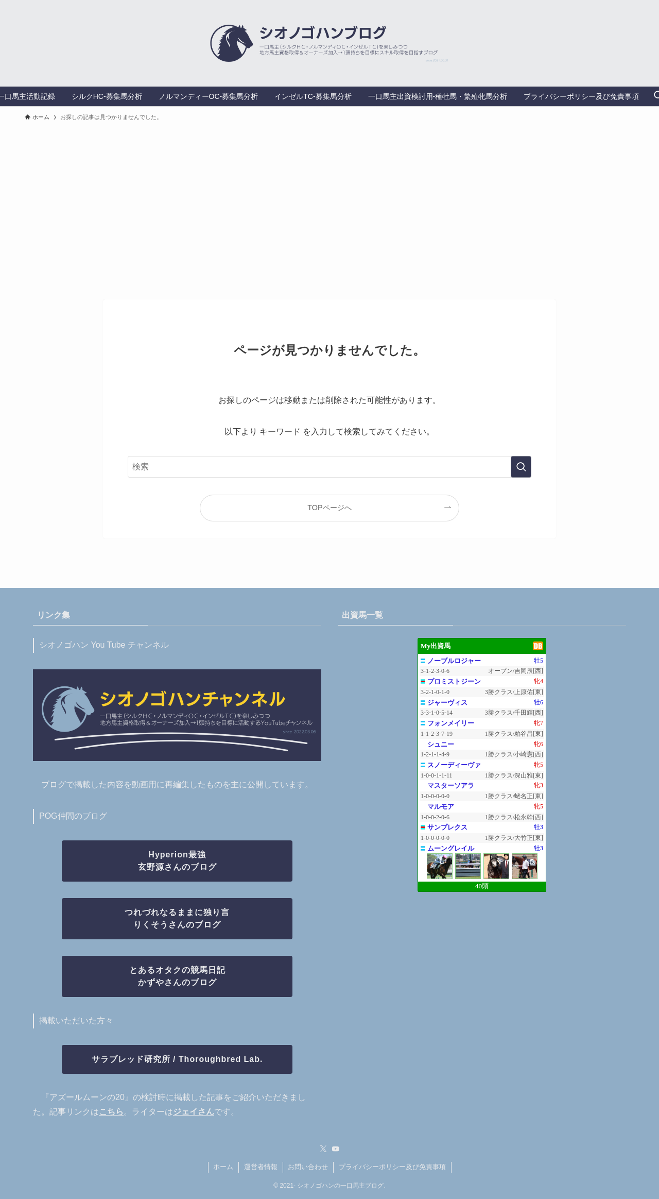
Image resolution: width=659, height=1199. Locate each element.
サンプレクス (447, 827)
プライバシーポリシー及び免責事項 (392, 1167)
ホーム (223, 1167)
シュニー (440, 744)
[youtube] (335, 1149)
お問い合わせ (308, 1167)
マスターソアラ (450, 785)
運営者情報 (261, 1167)
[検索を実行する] (521, 467)
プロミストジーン (454, 681)
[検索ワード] (329, 467)
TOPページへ (329, 507)
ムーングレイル (450, 848)
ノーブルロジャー (454, 661)
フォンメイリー (450, 723)
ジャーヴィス (447, 702)
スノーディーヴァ (454, 765)
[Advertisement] (329, 205)
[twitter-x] (323, 1149)
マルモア (440, 806)
